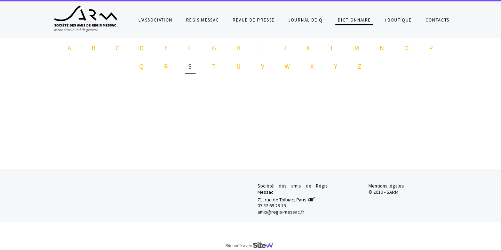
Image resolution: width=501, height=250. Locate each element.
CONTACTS (438, 20)
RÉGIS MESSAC (202, 20)
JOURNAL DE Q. (306, 20)
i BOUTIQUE (398, 20)
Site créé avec (252, 245)
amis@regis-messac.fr (280, 212)
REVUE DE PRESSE (254, 20)
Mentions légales (386, 186)
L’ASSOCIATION (155, 20)
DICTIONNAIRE (354, 20)
